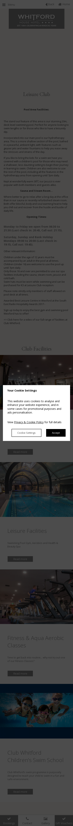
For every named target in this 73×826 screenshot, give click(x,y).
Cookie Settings (26, 433)
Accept (56, 433)
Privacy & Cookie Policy (29, 422)
